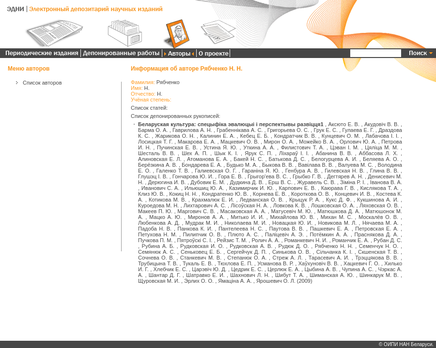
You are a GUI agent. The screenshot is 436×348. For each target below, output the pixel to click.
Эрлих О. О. (199, 281)
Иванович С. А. (160, 188)
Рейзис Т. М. (232, 240)
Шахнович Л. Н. (249, 275)
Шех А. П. (195, 153)
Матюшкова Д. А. (338, 211)
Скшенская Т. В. (378, 252)
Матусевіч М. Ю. (291, 211)
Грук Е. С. (326, 130)
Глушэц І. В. (153, 176)
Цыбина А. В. (321, 269)
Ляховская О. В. (379, 205)
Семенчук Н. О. (379, 246)
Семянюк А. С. (156, 252)
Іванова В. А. (386, 182)
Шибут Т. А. (289, 275)
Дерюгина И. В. (167, 182)
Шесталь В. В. (156, 153)
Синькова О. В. (291, 252)
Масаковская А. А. (243, 211)
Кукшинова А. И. (378, 200)
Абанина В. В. (334, 153)
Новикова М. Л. (337, 223)
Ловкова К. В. (290, 205)
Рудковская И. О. (202, 246)
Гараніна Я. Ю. (261, 171)
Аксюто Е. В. (343, 124)
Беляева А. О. (381, 159)
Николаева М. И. (246, 223)
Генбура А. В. (302, 171)
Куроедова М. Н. (158, 205)
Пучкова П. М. (155, 240)
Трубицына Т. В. (158, 263)
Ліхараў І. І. (294, 153)
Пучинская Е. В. (177, 147)
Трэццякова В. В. (376, 258)
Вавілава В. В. (315, 165)
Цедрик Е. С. (247, 269)
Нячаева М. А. (380, 223)
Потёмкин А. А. (329, 234)
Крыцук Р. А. (304, 200)
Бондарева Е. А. (202, 165)
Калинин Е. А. (217, 136)
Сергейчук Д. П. (247, 252)
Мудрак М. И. (202, 223)
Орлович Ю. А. (358, 142)
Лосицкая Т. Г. (155, 142)
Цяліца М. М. (381, 147)
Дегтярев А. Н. (345, 176)
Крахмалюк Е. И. (213, 200)
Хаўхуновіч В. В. (318, 263)
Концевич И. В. (353, 194)
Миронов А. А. (206, 217)
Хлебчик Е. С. (170, 269)
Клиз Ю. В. (151, 194)
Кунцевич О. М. (341, 136)
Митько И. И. (247, 217)
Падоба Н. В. (154, 229)
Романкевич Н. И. (306, 240)
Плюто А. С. (243, 234)
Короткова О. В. (310, 194)
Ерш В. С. (280, 182)
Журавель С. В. (316, 182)
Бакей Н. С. (248, 159)
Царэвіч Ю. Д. (209, 269)
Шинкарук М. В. (379, 275)
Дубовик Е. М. (207, 182)
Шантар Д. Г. (165, 275)
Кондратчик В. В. (295, 136)
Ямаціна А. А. (234, 281)
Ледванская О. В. (262, 200)
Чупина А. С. (358, 269)
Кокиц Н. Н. (183, 194)
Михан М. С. (337, 217)
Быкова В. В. (278, 165)
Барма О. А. (153, 130)
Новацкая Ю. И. (292, 223)
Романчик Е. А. (350, 240)
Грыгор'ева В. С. (268, 176)
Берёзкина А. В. (157, 165)
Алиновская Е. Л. (159, 159)
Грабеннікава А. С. (240, 130)
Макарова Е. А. (197, 142)
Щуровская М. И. (159, 281)
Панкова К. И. (194, 229)
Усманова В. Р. (275, 263)
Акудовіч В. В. (381, 124)
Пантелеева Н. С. (240, 229)
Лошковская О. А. (333, 205)
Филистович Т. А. (303, 147)
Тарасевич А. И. (329, 258)
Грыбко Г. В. (307, 176)
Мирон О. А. (279, 142)
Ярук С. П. (258, 153)
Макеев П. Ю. (155, 211)
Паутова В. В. (286, 229)
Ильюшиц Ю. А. (204, 188)
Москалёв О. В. (378, 217)
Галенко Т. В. (172, 171)
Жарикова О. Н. (175, 136)
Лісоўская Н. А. (249, 205)
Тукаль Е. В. (198, 263)
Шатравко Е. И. (205, 275)
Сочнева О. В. (156, 258)
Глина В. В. (384, 171)
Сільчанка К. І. (334, 252)
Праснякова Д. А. (376, 234)
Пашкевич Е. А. (329, 229)
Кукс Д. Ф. (339, 200)
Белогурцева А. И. (334, 159)
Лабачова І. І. (382, 136)
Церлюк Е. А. (283, 269)
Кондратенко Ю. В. (225, 194)
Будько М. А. (241, 165)
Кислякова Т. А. (379, 188)
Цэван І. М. (344, 147)
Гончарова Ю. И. (193, 176)
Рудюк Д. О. (293, 246)
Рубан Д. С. (388, 240)
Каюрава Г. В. (338, 188)
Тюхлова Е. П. (235, 263)
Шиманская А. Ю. (332, 275)
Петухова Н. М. (157, 234)
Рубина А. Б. (158, 246)
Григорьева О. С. (288, 130)
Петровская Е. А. (376, 229)
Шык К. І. (226, 153)
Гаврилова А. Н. (192, 130)
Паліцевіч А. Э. (284, 234)
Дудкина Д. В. (247, 182)
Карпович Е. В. (297, 188)
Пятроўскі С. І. (195, 240)
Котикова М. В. (167, 200)
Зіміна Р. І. (352, 182)
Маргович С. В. (196, 211)
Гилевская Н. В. (344, 171)
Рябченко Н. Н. (334, 246)
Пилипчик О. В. (202, 234)
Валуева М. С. (356, 165)
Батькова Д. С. (287, 159)
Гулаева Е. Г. (358, 130)
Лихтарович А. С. (205, 205)
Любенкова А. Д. (159, 223)
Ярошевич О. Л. (276, 281)
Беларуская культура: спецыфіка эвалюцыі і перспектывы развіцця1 (231, 124)
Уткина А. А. (259, 147)
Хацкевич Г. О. (361, 263)
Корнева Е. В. (270, 194)
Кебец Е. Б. (254, 136)
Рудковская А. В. (251, 246)
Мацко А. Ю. (165, 217)
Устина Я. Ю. (220, 147)
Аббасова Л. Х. (378, 153)
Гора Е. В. (230, 176)
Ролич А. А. (266, 240)
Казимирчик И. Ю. (251, 188)
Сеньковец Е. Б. (201, 252)
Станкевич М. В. (200, 258)
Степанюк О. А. (246, 258)
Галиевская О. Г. (215, 171)
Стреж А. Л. (288, 258)
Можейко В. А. (317, 142)
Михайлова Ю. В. (292, 217)
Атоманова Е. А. (207, 159)
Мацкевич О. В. (239, 142)
